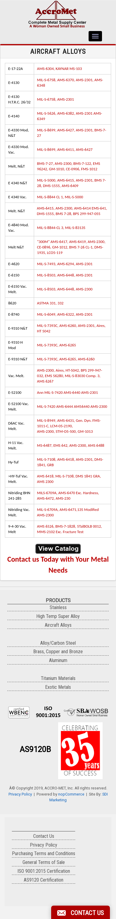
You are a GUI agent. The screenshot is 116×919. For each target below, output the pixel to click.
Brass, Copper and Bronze (58, 651)
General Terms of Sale (44, 862)
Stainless (58, 607)
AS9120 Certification (43, 880)
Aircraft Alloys (58, 625)
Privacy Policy (20, 794)
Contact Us (43, 836)
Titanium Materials (58, 678)
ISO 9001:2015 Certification (43, 871)
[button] (80, 912)
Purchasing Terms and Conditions (43, 853)
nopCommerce (71, 794)
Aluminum (58, 660)
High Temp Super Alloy (58, 616)
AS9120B (35, 749)
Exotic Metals (58, 687)
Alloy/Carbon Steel (58, 643)
